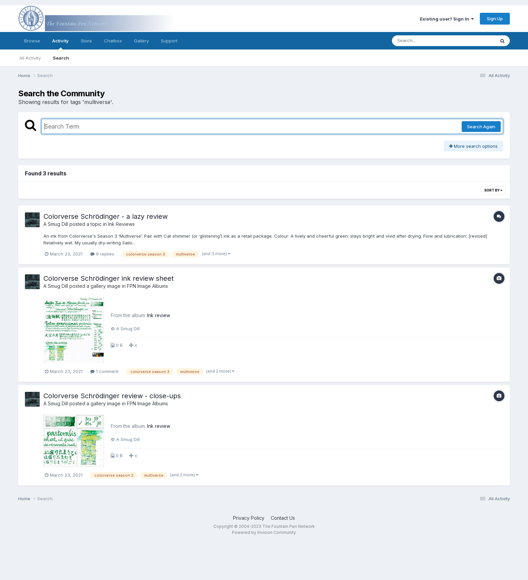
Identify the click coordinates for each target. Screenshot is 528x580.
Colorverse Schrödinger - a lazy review (105, 216)
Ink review (158, 315)
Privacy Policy (248, 518)
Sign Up (495, 18)
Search (61, 58)
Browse (32, 40)
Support (169, 40)
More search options (473, 146)
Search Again (481, 126)
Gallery (141, 40)
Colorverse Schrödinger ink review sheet (108, 278)
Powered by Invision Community (264, 532)
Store (86, 40)
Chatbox (113, 40)
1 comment (104, 371)
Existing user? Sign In (447, 19)
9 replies (102, 254)
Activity (60, 43)
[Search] (425, 40)
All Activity (30, 58)
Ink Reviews (121, 224)
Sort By (493, 190)
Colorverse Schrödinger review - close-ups (112, 396)
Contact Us (283, 518)
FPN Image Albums (147, 286)
